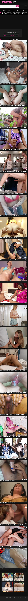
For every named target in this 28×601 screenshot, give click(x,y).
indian (10, 35)
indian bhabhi (16, 35)
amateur (16, 33)
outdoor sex (6, 35)
